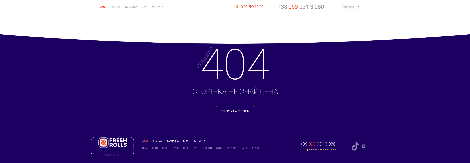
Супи (219, 148)
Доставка (131, 6)
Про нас (115, 6)
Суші (175, 148)
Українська (350, 6)
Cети (155, 148)
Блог (144, 6)
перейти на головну (235, 111)
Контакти (157, 6)
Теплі (186, 148)
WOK (196, 148)
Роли (165, 148)
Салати (207, 148)
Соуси (256, 148)
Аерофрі (231, 148)
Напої (244, 148)
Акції (103, 6)
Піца (145, 148)
